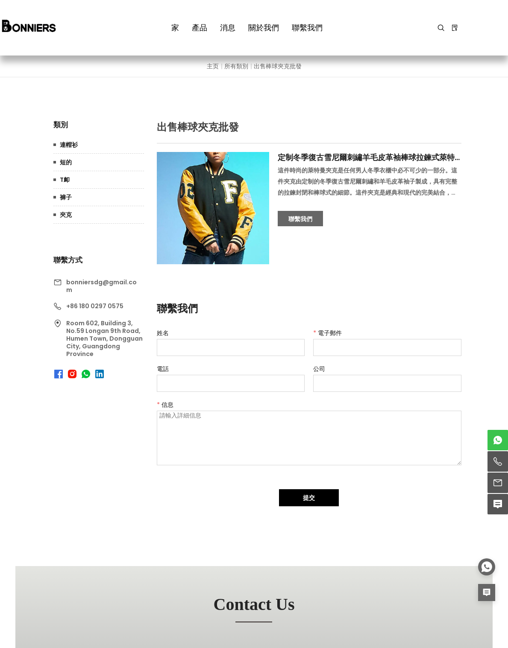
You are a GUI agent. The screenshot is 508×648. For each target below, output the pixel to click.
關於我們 (263, 27)
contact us (254, 604)
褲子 (66, 197)
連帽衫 (69, 144)
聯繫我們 (307, 27)
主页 (213, 66)
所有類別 (236, 66)
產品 (199, 27)
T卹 (65, 179)
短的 (66, 162)
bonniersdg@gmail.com (101, 286)
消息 (227, 27)
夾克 (66, 214)
